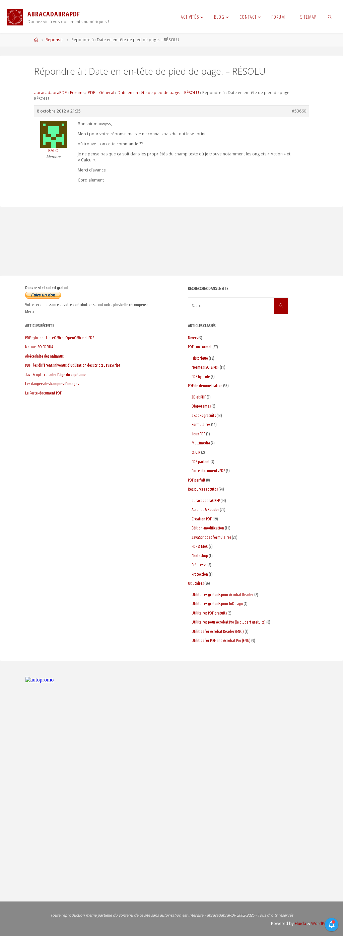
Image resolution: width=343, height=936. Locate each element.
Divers (193, 338)
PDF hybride (201, 376)
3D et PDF (199, 397)
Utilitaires (196, 583)
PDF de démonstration (205, 385)
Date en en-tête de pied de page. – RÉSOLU (158, 92)
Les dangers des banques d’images (52, 383)
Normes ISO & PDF (205, 367)
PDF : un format (200, 347)
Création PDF (202, 519)
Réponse (54, 40)
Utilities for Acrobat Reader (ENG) (218, 631)
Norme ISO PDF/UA (39, 347)
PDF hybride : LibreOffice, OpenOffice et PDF (59, 338)
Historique (200, 358)
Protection (200, 574)
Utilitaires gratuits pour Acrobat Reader (223, 594)
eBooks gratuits (204, 415)
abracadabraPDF (50, 92)
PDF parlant (201, 461)
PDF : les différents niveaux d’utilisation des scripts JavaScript (72, 365)
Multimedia (201, 443)
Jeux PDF (198, 434)
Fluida (300, 923)
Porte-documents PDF (208, 471)
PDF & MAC (200, 546)
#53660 (299, 111)
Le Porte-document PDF (43, 393)
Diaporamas (201, 406)
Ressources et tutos (203, 489)
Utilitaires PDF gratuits (209, 613)
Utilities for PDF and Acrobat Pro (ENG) (221, 640)
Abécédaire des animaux (44, 356)
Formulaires (201, 424)
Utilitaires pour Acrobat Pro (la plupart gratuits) (229, 622)
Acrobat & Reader (205, 509)
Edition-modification (208, 528)
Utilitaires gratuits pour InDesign (217, 603)
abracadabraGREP (206, 500)
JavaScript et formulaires (211, 537)
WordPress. (322, 923)
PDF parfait (196, 480)
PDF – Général (101, 92)
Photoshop (200, 556)
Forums (77, 92)
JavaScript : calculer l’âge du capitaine (55, 374)
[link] (330, 16)
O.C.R (196, 452)
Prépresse (199, 565)
